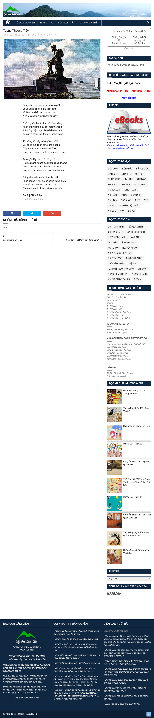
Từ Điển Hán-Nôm (115, 306)
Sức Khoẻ (126, 200)
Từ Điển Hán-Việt (114, 309)
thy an (137, 279)
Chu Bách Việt (115, 232)
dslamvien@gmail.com (116, 631)
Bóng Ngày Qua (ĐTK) (117, 347)
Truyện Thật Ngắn (129, 205)
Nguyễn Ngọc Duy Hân (119, 253)
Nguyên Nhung (130, 248)
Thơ (56, 35)
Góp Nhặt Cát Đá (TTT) (117, 356)
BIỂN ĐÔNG (113, 169)
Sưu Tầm (112, 200)
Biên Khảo (127, 169)
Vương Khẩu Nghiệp (118, 274)
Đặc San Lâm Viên (33, 199)
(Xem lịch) (128, 48)
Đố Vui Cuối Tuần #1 (132, 497)
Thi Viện (110, 303)
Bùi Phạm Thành (116, 227)
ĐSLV (34, 35)
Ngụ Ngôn (113, 195)
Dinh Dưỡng (114, 179)
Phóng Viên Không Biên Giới (119, 329)
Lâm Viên (112, 242)
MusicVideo (140, 184)
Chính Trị (127, 174)
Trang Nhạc (46, 23)
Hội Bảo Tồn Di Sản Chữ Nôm (120, 294)
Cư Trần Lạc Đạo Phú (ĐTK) (119, 350)
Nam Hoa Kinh (113, 300)
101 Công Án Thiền (89, 23)
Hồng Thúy (135, 237)
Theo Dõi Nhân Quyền (117, 332)
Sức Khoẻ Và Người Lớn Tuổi (136, 426)
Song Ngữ (136, 195)
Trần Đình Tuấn (116, 263)
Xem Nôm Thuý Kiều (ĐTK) (119, 359)
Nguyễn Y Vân (115, 258)
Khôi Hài (126, 184)
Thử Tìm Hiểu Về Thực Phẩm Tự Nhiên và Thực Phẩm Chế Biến (136, 482)
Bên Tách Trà (66, 23)
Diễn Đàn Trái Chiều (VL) (118, 353)
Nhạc (124, 195)
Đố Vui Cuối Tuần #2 (132, 444)
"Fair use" (87, 671)
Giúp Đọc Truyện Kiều (116, 297)
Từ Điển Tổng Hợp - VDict (118, 318)
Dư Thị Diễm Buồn (46, 35)
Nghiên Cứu (114, 190)
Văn (122, 211)
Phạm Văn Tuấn (134, 258)
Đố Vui (131, 211)
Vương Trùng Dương (119, 279)
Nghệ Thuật (130, 190)
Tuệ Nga (132, 263)
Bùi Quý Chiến (136, 227)
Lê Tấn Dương (128, 242)
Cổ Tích (139, 174)
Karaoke (141, 179)
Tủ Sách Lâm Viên (25, 23)
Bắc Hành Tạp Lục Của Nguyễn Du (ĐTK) (126, 344)
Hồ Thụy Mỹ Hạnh (117, 237)
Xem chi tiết (129, 97)
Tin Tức (112, 205)
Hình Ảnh (128, 179)
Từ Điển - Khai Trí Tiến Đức (119, 312)
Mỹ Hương (113, 248)
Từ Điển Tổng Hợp (115, 315)
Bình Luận (113, 174)
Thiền (137, 200)
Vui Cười (112, 211)
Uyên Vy (142, 269)
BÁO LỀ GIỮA (142, 169)
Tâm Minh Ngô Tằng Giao (121, 269)
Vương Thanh (139, 274)
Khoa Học (113, 184)
